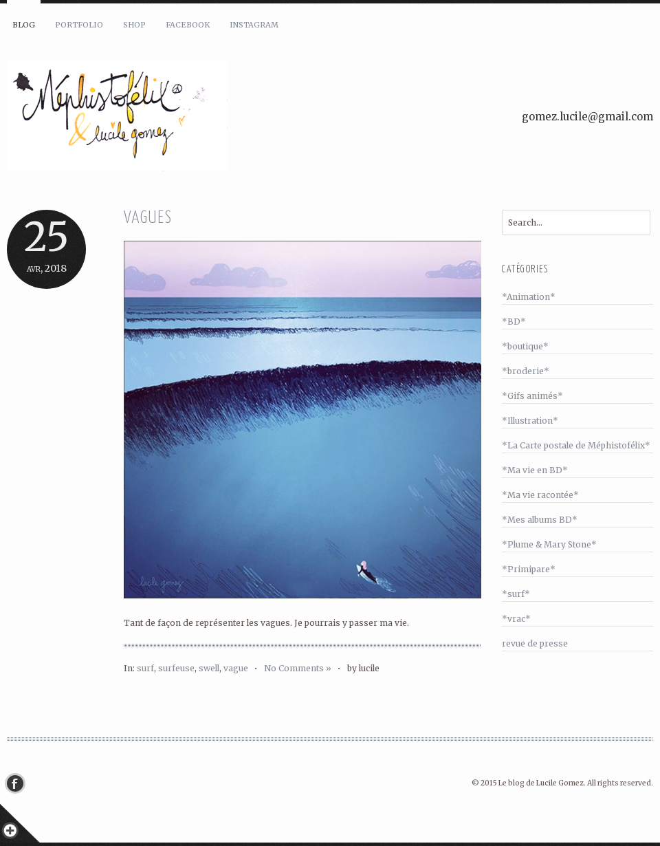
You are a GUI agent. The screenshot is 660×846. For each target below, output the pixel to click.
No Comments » (297, 668)
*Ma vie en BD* (535, 470)
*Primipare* (529, 569)
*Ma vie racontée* (540, 495)
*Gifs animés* (532, 396)
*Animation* (529, 297)
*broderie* (525, 371)
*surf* (516, 594)
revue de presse (535, 643)
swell (209, 668)
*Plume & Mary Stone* (549, 544)
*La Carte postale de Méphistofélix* (576, 445)
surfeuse (176, 668)
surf (145, 668)
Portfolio (79, 25)
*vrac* (516, 619)
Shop (134, 25)
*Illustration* (530, 420)
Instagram (254, 25)
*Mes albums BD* (540, 519)
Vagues (148, 218)
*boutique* (525, 346)
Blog (23, 25)
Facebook (188, 25)
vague (235, 668)
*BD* (514, 321)
